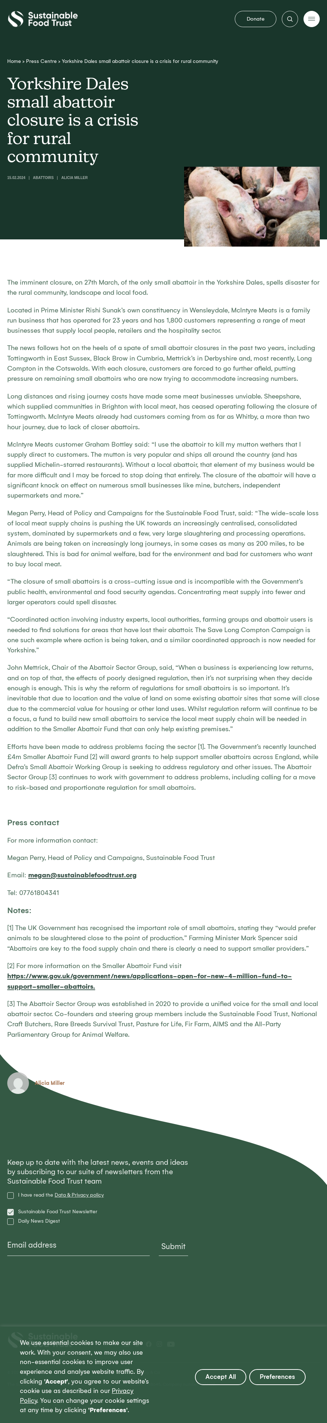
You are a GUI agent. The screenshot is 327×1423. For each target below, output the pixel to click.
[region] (163, 1374)
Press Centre (41, 61)
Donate (255, 19)
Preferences (277, 1377)
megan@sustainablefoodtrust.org (82, 875)
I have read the (61, 1195)
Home (14, 61)
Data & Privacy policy (79, 1195)
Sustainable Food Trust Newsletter (57, 1212)
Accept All (220, 1377)
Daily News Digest (39, 1221)
